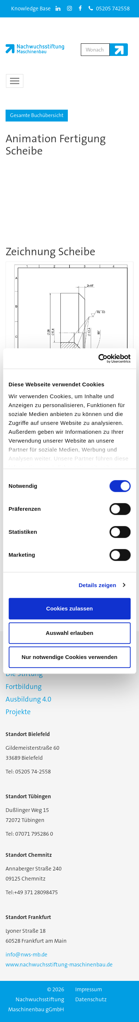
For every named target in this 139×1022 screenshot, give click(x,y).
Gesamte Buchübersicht (36, 115)
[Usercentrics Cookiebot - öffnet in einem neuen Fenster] (98, 358)
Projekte (18, 711)
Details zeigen (97, 585)
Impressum (88, 989)
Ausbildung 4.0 (28, 699)
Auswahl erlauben (69, 633)
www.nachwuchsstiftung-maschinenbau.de (59, 964)
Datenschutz (91, 999)
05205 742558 (109, 8)
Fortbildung (24, 686)
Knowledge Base (31, 8)
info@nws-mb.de (26, 954)
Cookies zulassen (69, 608)
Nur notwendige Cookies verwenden (69, 657)
